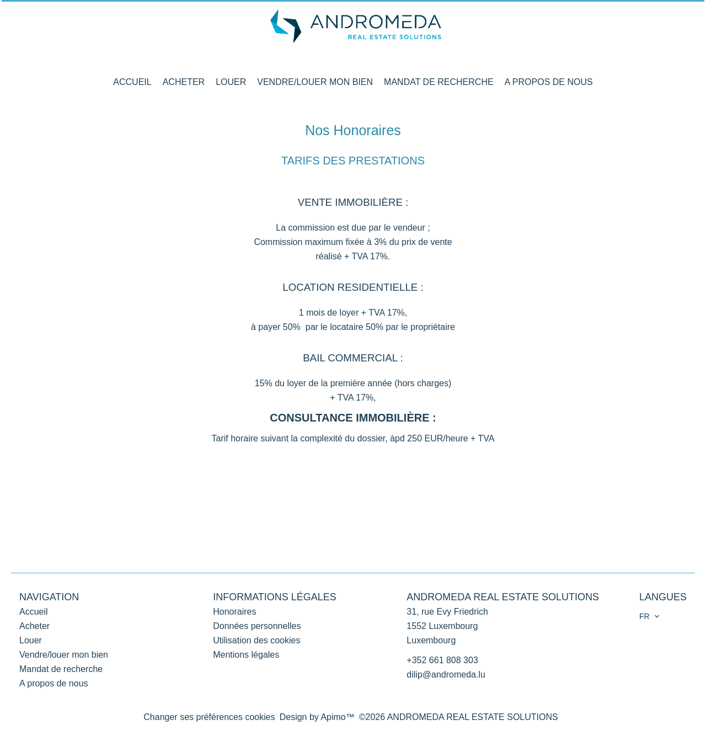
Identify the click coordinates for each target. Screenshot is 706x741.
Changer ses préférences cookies (209, 717)
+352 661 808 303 (442, 660)
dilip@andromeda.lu (446, 674)
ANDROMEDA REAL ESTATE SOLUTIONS (503, 597)
